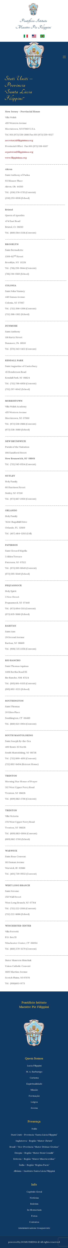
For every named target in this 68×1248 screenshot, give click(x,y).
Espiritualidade (34, 1083)
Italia (34, 1128)
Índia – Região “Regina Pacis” (34, 1165)
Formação (34, 1095)
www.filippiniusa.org (16, 157)
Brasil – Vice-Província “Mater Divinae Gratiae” (34, 1146)
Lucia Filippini (34, 1065)
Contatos (34, 1222)
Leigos (34, 1101)
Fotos (34, 1215)
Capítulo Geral (34, 1191)
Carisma (34, 1077)
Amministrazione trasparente (34, 1228)
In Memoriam (34, 1209)
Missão (34, 1089)
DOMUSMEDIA (29, 1242)
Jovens (34, 1108)
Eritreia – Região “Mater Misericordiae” (34, 1158)
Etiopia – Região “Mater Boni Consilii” (34, 1152)
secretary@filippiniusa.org (19, 140)
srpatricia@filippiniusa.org (19, 152)
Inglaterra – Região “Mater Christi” (34, 1140)
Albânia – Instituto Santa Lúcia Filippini (34, 1171)
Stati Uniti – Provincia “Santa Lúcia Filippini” (34, 1134)
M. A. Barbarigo (34, 1071)
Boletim (34, 1203)
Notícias (34, 1197)
